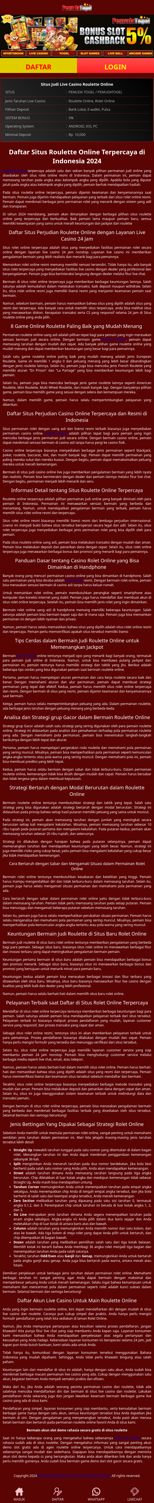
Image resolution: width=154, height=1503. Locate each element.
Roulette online (15, 170)
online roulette (114, 339)
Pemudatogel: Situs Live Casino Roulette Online (74, 1475)
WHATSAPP (96, 1495)
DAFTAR (38, 66)
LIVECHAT (134, 1495)
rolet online (74, 580)
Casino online (56, 433)
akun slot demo (127, 1438)
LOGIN (115, 66)
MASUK (19, 1495)
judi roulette (26, 655)
